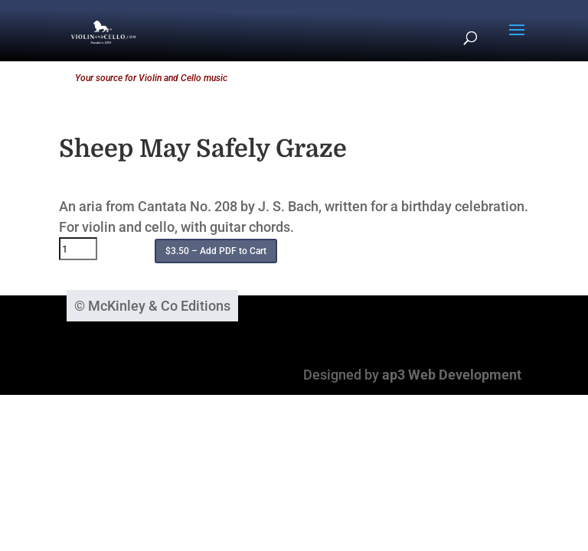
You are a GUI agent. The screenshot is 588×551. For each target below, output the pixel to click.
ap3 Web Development (451, 375)
